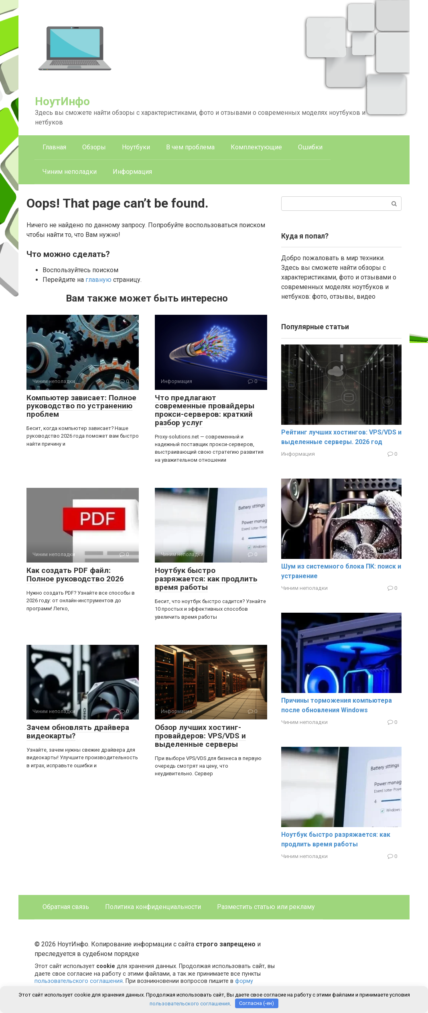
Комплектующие (256, 147)
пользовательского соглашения (78, 981)
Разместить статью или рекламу (266, 907)
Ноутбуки (136, 147)
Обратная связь (66, 907)
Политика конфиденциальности (153, 907)
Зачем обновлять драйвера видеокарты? (77, 731)
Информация (132, 171)
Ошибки (310, 147)
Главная (54, 147)
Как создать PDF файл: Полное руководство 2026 (75, 574)
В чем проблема (190, 147)
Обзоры (94, 147)
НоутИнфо (62, 101)
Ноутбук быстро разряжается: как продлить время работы (206, 579)
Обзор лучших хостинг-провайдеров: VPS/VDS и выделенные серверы (200, 736)
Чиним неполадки (70, 171)
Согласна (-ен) (256, 1003)
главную (98, 279)
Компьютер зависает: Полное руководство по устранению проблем (81, 406)
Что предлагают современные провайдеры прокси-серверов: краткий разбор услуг (204, 410)
